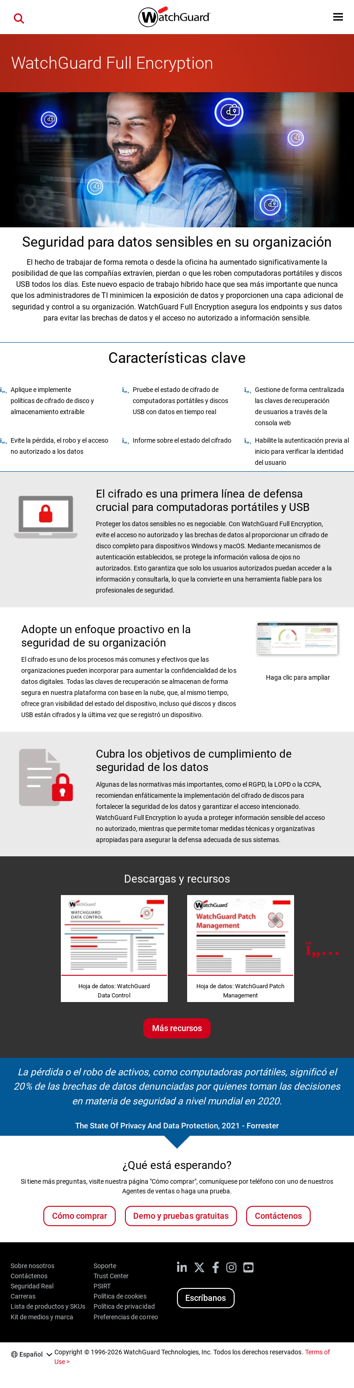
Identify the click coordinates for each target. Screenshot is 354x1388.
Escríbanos (205, 1298)
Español (31, 1354)
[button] (338, 17)
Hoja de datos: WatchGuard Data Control (114, 991)
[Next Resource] (323, 948)
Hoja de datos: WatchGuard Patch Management (240, 991)
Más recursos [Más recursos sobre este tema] (177, 1028)
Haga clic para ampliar (298, 677)
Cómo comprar (79, 1216)
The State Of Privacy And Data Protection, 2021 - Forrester (177, 1125)
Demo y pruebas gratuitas (180, 1216)
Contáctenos (278, 1216)
